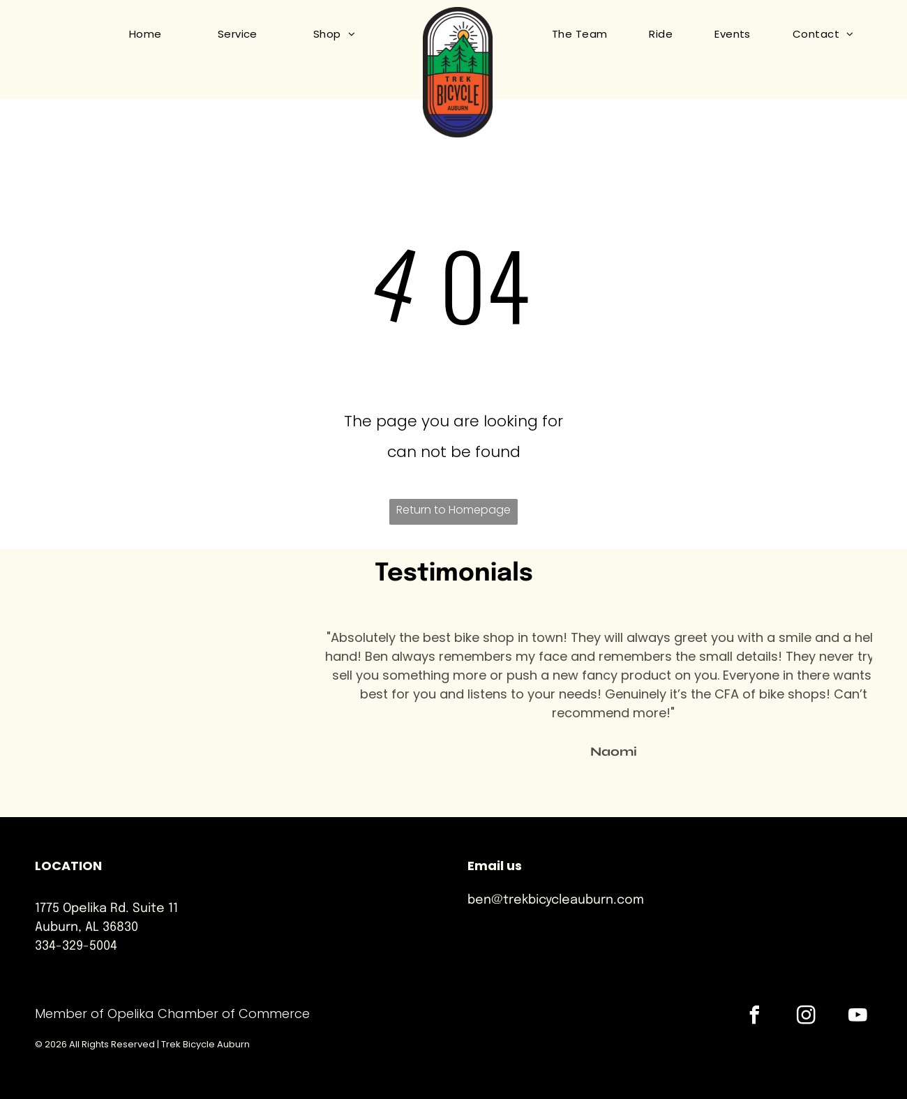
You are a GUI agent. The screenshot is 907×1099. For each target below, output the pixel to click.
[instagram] (806, 1017)
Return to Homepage (453, 510)
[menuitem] (131, 34)
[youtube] (858, 1017)
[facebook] (755, 1017)
